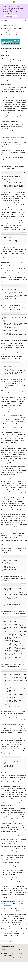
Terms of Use (19, 957)
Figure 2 (18, 814)
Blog (20, 953)
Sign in (25, 2)
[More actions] (25, 20)
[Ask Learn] (22, 20)
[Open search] (21, 2)
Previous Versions (13, 953)
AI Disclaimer (4, 953)
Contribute (3, 955)
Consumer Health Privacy (7, 957)
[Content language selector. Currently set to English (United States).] (8, 946)
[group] (14, 295)
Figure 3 (10, 843)
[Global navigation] (1, 2)
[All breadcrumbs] (2, 20)
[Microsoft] (14, 2)
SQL (6, 20)
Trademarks (3, 960)
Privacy (9, 955)
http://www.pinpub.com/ (7, 905)
